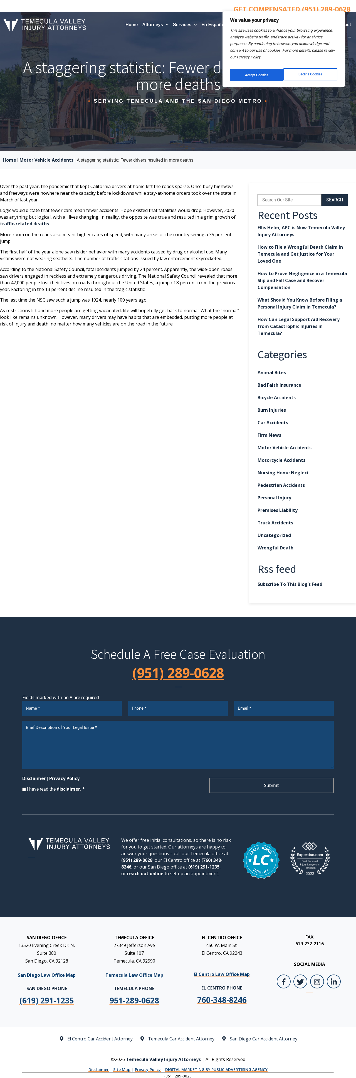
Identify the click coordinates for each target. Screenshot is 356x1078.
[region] (283, 47)
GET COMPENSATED (292, 9)
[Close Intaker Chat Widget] (337, 900)
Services (185, 24)
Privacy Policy (64, 776)
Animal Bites (272, 372)
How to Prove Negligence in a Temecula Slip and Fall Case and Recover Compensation (302, 280)
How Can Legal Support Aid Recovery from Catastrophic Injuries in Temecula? (299, 326)
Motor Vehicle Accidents (46, 160)
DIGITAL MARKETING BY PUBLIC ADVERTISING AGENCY (216, 1067)
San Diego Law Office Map (47, 973)
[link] (134, 998)
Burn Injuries (272, 410)
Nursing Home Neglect (283, 473)
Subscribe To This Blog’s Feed (290, 584)
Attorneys (155, 24)
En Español (216, 24)
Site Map (121, 1067)
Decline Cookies (257, 71)
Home (131, 24)
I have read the (56, 787)
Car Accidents (273, 423)
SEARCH (334, 200)
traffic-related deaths (24, 224)
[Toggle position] (326, 900)
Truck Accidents (275, 523)
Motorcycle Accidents (281, 460)
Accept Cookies (311, 71)
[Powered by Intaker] (308, 1066)
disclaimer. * (71, 787)
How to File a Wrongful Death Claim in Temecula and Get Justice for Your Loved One (300, 254)
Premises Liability (278, 510)
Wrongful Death (275, 548)
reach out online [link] (145, 872)
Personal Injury (274, 498)
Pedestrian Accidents (281, 485)
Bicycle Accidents (277, 397)
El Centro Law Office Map (222, 972)
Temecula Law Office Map (134, 973)
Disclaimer (34, 776)
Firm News (269, 435)
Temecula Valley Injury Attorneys (163, 1057)
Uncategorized (274, 535)
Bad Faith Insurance (279, 385)
